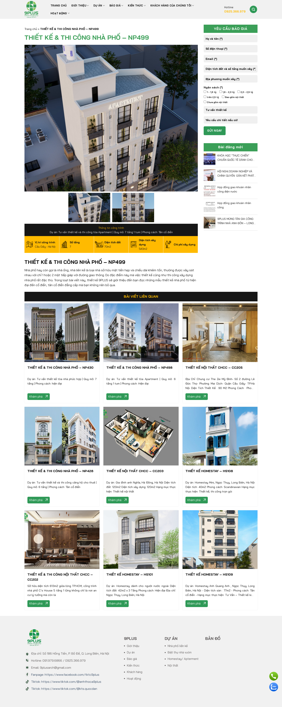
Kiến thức (137, 5)
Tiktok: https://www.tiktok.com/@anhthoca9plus (66, 682)
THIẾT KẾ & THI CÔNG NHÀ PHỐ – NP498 (139, 367)
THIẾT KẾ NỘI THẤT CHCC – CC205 (214, 367)
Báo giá (132, 659)
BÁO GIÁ (116, 5)
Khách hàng (134, 672)
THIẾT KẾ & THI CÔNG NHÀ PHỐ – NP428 (60, 471)
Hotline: (235, 9)
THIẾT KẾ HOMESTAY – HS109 (209, 574)
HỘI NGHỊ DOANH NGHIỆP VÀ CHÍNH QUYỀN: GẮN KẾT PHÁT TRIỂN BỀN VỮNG (235, 174)
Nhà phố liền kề (178, 646)
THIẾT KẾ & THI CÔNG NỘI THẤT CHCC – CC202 (60, 576)
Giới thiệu (80, 5)
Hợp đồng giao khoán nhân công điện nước (234, 189)
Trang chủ (59, 5)
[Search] (253, 9)
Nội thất (173, 665)
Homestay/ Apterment (183, 659)
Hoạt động (60, 13)
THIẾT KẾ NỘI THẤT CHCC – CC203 (135, 471)
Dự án (99, 5)
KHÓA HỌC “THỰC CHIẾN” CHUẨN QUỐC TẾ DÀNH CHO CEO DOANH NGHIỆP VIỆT (235, 158)
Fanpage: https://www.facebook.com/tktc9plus (65, 674)
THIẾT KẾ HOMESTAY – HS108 (209, 471)
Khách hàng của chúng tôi (172, 5)
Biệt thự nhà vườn (180, 652)
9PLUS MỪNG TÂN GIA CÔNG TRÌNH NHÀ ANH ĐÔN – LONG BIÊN (235, 221)
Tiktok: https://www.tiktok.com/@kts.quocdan (64, 689)
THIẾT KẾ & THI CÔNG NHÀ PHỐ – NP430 (60, 367)
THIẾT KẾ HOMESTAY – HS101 (129, 574)
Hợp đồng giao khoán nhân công (234, 205)
